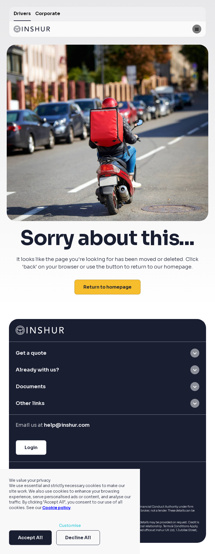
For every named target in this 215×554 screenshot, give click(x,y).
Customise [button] (70, 525)
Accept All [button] (30, 538)
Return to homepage (107, 287)
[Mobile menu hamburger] (196, 29)
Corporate (47, 13)
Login (31, 447)
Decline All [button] (78, 538)
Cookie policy (56, 507)
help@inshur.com (67, 425)
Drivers (22, 13)
